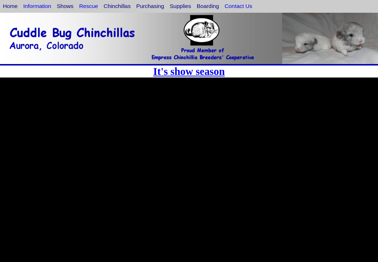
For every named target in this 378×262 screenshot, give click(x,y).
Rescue (88, 6)
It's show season (189, 71)
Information (37, 6)
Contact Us (238, 6)
